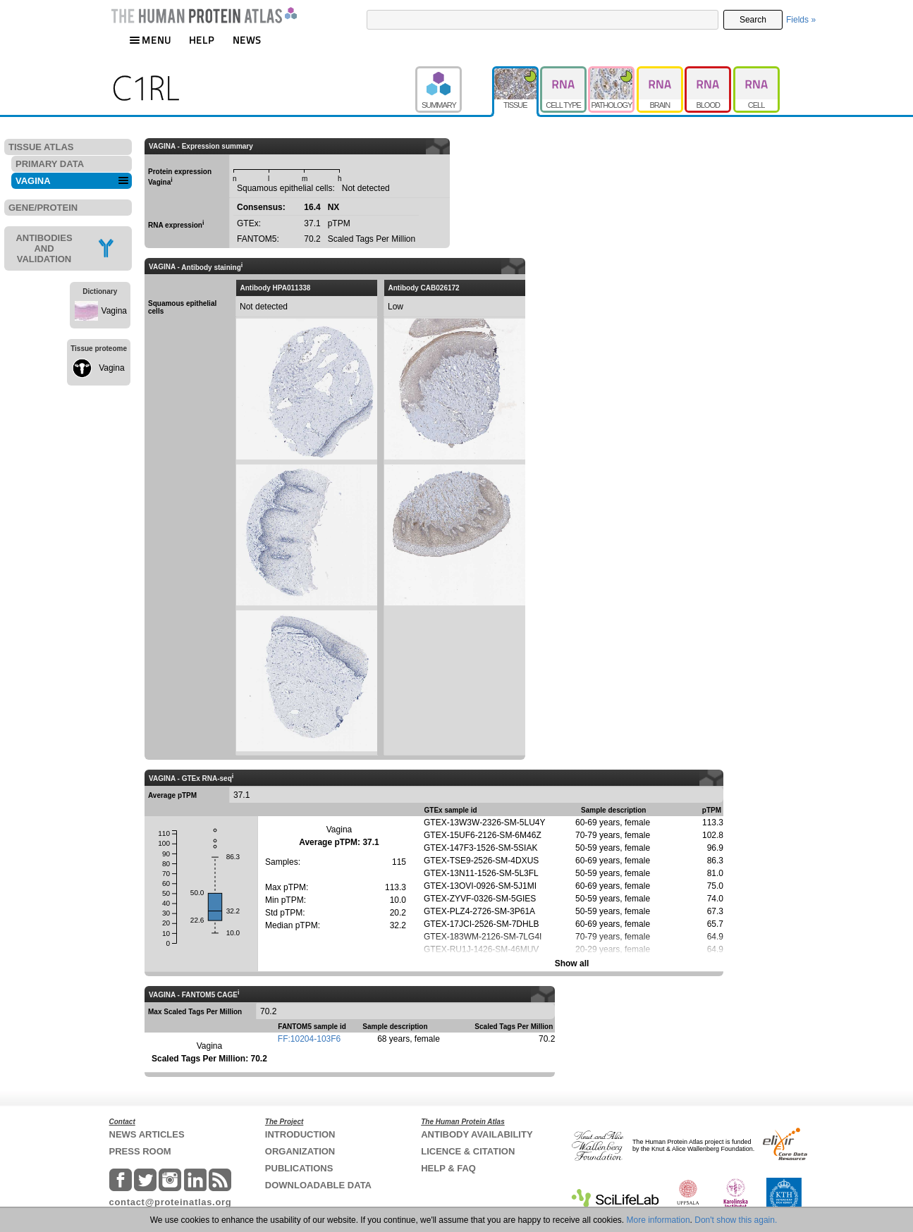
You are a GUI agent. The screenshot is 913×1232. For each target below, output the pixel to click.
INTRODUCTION (300, 1134)
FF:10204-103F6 (309, 1039)
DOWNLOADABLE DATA (318, 1185)
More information (658, 1220)
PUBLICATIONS (299, 1168)
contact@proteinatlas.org (170, 1202)
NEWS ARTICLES (147, 1134)
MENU (150, 39)
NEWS (247, 39)
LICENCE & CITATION (468, 1151)
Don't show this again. (735, 1220)
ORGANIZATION (300, 1151)
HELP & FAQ (448, 1168)
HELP (201, 39)
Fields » (801, 20)
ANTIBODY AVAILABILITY (476, 1134)
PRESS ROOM (140, 1151)
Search (753, 20)
